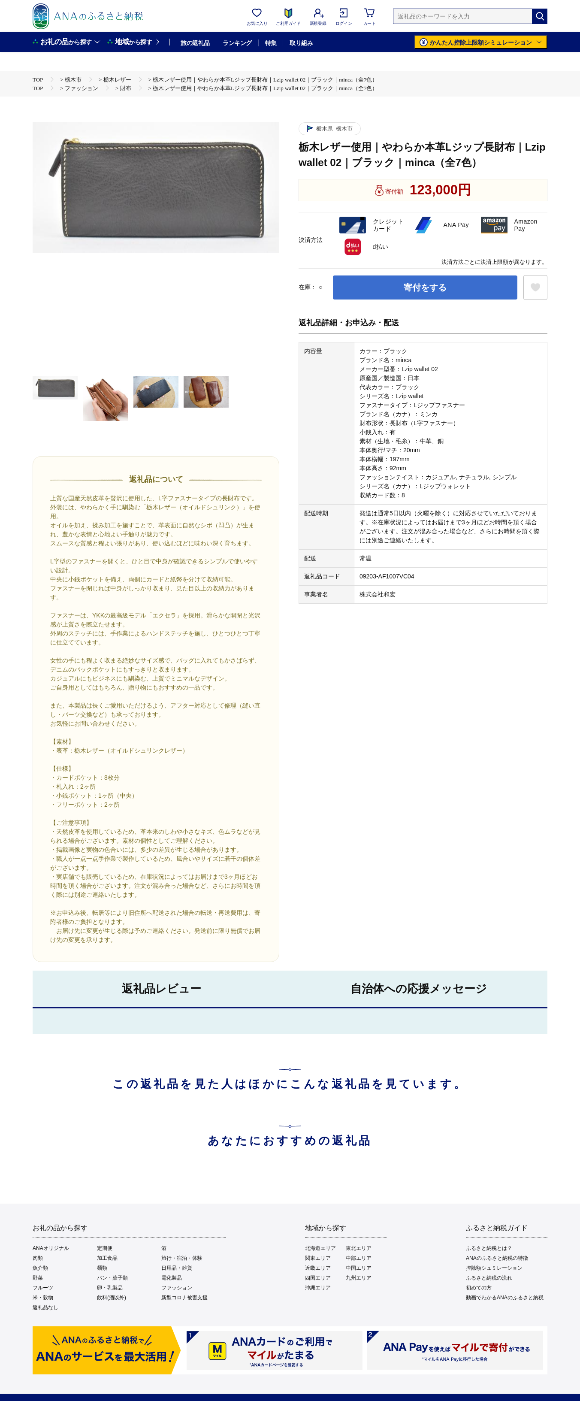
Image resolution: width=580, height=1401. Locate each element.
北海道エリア (320, 1248)
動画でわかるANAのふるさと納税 (505, 1298)
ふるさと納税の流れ (489, 1278)
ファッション (176, 1288)
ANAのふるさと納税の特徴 (497, 1258)
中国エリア (359, 1268)
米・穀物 (43, 1298)
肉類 (38, 1258)
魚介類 (40, 1268)
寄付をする (425, 287)
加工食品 (107, 1258)
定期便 (104, 1248)
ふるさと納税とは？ (489, 1248)
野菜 (38, 1278)
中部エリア (359, 1258)
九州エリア (359, 1278)
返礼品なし (45, 1307)
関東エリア (318, 1258)
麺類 (102, 1268)
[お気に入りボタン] (535, 287)
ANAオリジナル (51, 1248)
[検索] (539, 16)
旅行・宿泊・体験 (181, 1258)
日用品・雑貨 (176, 1268)
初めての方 (479, 1288)
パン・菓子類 (112, 1278)
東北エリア (359, 1248)
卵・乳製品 (110, 1288)
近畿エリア (318, 1268)
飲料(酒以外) (111, 1298)
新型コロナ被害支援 (184, 1298)
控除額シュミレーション (494, 1268)
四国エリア (318, 1278)
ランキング (237, 42)
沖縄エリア (318, 1288)
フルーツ (43, 1288)
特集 (271, 42)
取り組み (301, 42)
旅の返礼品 (195, 42)
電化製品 (171, 1278)
